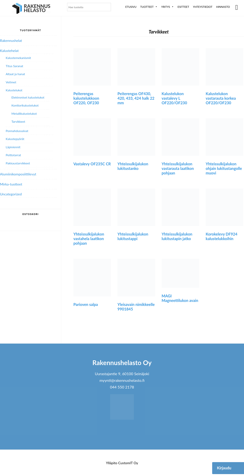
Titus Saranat (14, 66)
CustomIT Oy (128, 463)
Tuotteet (148, 6)
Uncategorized (11, 194)
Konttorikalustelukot (25, 105)
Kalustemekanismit (18, 58)
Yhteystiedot (202, 6)
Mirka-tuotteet (11, 184)
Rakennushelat (11, 40)
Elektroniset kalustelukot (27, 97)
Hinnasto (223, 6)
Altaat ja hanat (15, 74)
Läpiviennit (13, 147)
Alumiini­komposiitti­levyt (18, 174)
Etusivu (130, 6)
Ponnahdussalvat (17, 131)
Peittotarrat (13, 155)
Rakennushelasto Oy (31, 9)
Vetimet (11, 82)
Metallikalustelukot (24, 113)
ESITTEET (183, 6)
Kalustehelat (9, 51)
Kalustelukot (14, 90)
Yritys (167, 6)
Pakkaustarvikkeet (18, 163)
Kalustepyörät (15, 139)
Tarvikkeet (18, 121)
